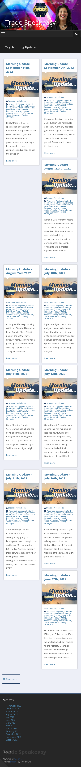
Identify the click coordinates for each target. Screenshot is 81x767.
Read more (11, 160)
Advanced (13, 104)
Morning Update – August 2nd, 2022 (19, 271)
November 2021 (13, 737)
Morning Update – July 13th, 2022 (57, 372)
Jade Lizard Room (13, 109)
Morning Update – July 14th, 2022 (19, 372)
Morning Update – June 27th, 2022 (57, 577)
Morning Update (22, 111)
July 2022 (10, 717)
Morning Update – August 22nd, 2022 (57, 166)
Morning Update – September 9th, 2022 (59, 66)
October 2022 (12, 708)
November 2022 (13, 705)
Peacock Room (27, 113)
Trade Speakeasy (30, 22)
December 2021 (13, 734)
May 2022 (10, 722)
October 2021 (12, 739)
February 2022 (13, 731)
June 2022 (10, 720)
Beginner (21, 104)
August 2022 (12, 714)
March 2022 (11, 728)
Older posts (9, 679)
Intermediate (29, 108)
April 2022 (10, 725)
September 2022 (14, 711)
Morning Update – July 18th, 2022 (57, 271)
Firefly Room (17, 108)
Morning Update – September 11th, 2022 (19, 67)
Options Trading (13, 113)
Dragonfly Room (19, 106)
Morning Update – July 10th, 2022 (57, 476)
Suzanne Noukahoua (17, 101)
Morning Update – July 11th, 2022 (19, 476)
